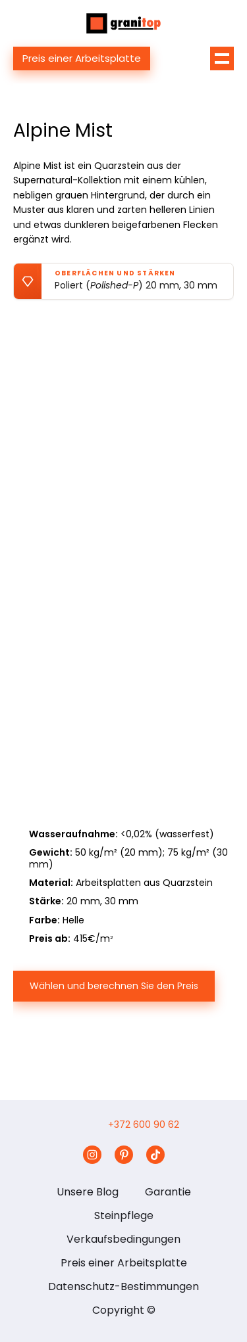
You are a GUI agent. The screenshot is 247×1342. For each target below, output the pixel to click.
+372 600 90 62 (143, 1124)
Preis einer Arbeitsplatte (81, 58)
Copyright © (123, 1310)
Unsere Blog (88, 1191)
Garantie (168, 1191)
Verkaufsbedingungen (123, 1239)
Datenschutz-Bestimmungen (123, 1286)
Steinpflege (123, 1215)
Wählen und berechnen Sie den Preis (114, 985)
